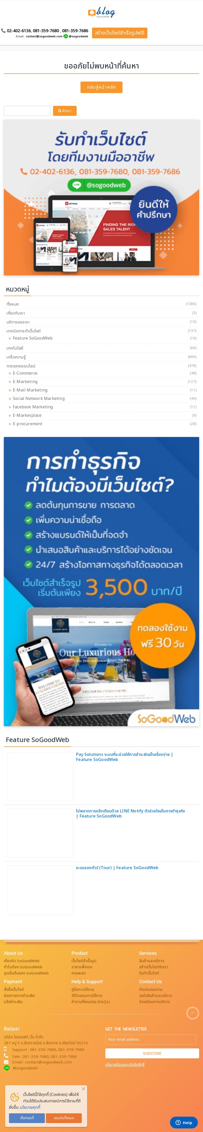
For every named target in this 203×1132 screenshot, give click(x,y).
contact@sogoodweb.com (44, 36)
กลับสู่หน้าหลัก (101, 87)
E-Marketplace (28, 415)
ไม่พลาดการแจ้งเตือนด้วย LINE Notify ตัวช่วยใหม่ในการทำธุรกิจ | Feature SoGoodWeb (130, 813)
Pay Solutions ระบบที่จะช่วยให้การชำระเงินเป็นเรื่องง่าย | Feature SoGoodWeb (124, 757)
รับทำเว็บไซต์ (149, 973)
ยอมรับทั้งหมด (64, 1118)
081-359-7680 (46, 31)
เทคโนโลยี (14, 348)
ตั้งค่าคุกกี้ (27, 1118)
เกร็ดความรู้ (16, 357)
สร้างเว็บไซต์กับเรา (153, 967)
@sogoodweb (78, 36)
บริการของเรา (17, 322)
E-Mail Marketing (31, 390)
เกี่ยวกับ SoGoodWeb (21, 961)
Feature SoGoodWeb (34, 338)
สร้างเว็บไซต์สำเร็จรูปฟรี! (120, 33)
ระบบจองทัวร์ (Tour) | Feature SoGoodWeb (117, 868)
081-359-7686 (75, 31)
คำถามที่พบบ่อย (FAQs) (91, 1002)
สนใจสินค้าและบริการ (155, 996)
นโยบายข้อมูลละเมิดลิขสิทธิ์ (125, 1065)
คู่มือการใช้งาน (83, 990)
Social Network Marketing (40, 399)
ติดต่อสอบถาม (151, 990)
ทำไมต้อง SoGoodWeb (23, 967)
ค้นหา (65, 111)
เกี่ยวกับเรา (15, 313)
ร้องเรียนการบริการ (154, 1002)
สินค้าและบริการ (151, 961)
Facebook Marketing (34, 407)
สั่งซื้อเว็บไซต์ (14, 990)
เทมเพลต (79, 973)
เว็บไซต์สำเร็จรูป (84, 961)
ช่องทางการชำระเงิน (19, 996)
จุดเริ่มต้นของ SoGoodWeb (26, 973)
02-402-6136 (19, 31)
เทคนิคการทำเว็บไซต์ (23, 331)
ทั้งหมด (12, 304)
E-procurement (29, 424)
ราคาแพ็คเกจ (82, 967)
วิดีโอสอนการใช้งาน (87, 996)
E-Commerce (26, 373)
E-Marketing (26, 382)
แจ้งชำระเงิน (13, 1002)
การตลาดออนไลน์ (21, 366)
